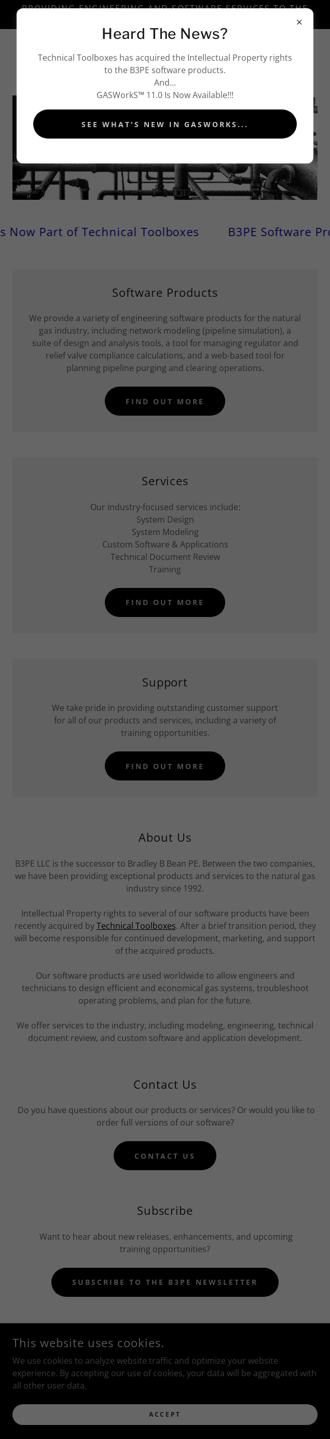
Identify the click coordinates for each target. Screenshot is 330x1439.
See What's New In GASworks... (165, 124)
